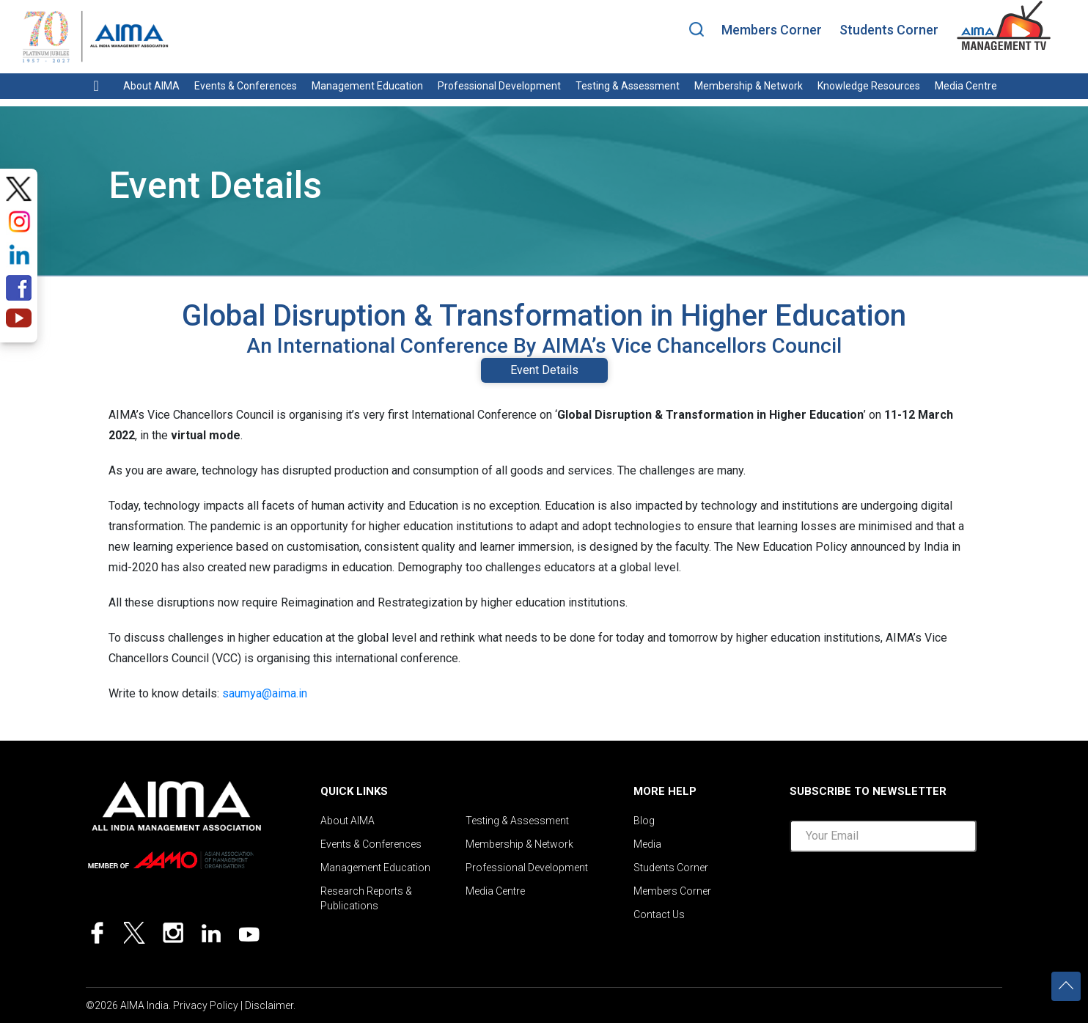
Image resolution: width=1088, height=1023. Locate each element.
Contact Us (659, 914)
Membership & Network (748, 86)
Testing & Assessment (628, 86)
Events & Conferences (245, 86)
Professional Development (499, 86)
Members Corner (771, 29)
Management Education (367, 86)
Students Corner (888, 29)
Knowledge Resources (868, 86)
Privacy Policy (205, 1005)
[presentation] (901, 892)
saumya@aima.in (264, 693)
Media (647, 844)
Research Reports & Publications (366, 898)
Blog (644, 820)
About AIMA (151, 86)
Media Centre (966, 86)
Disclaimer (269, 1005)
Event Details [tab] (544, 370)
